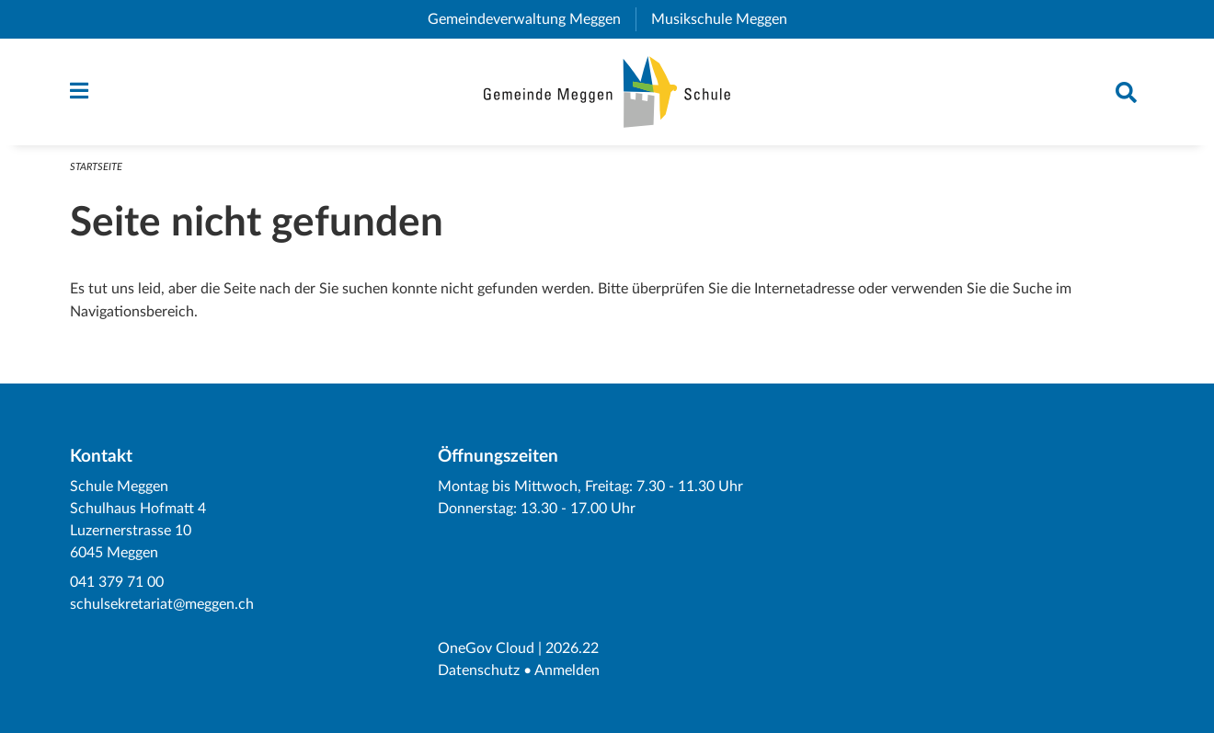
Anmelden (567, 670)
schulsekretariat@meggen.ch (162, 604)
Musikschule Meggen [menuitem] (726, 19)
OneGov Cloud (486, 648)
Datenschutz (479, 670)
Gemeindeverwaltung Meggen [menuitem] (532, 19)
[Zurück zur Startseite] (607, 92)
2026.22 (572, 648)
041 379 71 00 (117, 582)
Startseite (96, 167)
